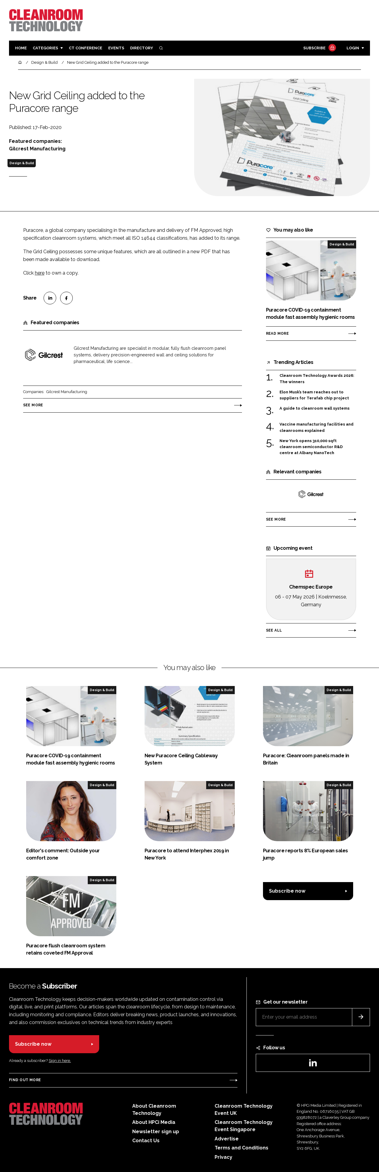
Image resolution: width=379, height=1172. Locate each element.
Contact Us (146, 1140)
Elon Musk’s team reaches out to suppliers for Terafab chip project (314, 395)
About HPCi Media (153, 1122)
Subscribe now (287, 891)
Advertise (227, 1139)
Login (353, 48)
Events (116, 48)
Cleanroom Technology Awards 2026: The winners (317, 379)
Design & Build (22, 163)
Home (21, 48)
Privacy (223, 1157)
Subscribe (319, 48)
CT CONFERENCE (85, 48)
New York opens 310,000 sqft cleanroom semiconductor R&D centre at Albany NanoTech (311, 447)
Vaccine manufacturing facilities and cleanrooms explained (316, 427)
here (39, 273)
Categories (45, 48)
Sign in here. (60, 1060)
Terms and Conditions (241, 1148)
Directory (141, 48)
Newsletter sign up (155, 1131)
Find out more (25, 1080)
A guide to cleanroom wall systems (315, 408)
